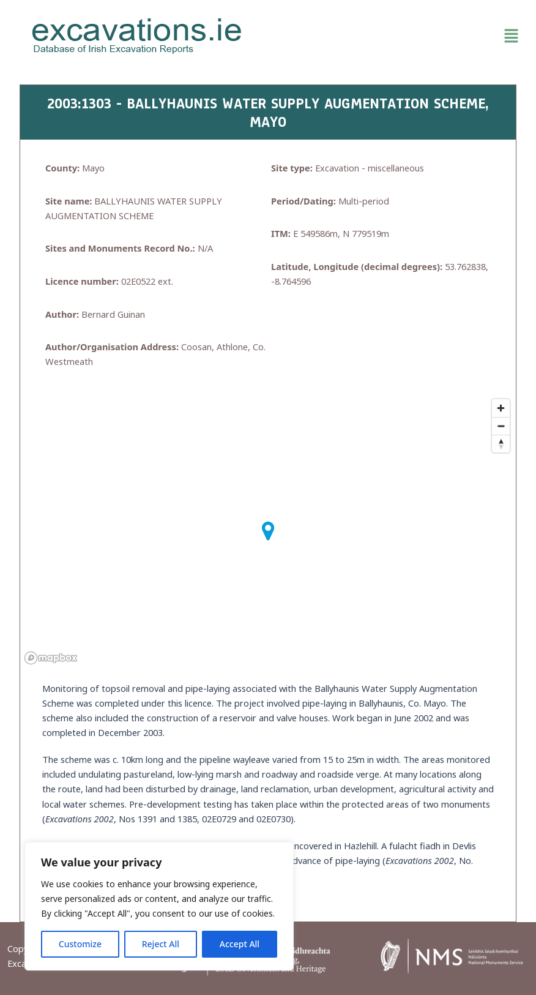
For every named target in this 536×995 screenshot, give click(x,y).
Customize (80, 944)
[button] (399, 36)
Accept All (239, 944)
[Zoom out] (501, 426)
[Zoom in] (501, 408)
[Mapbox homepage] (51, 658)
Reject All (160, 944)
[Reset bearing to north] (501, 443)
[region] (159, 906)
